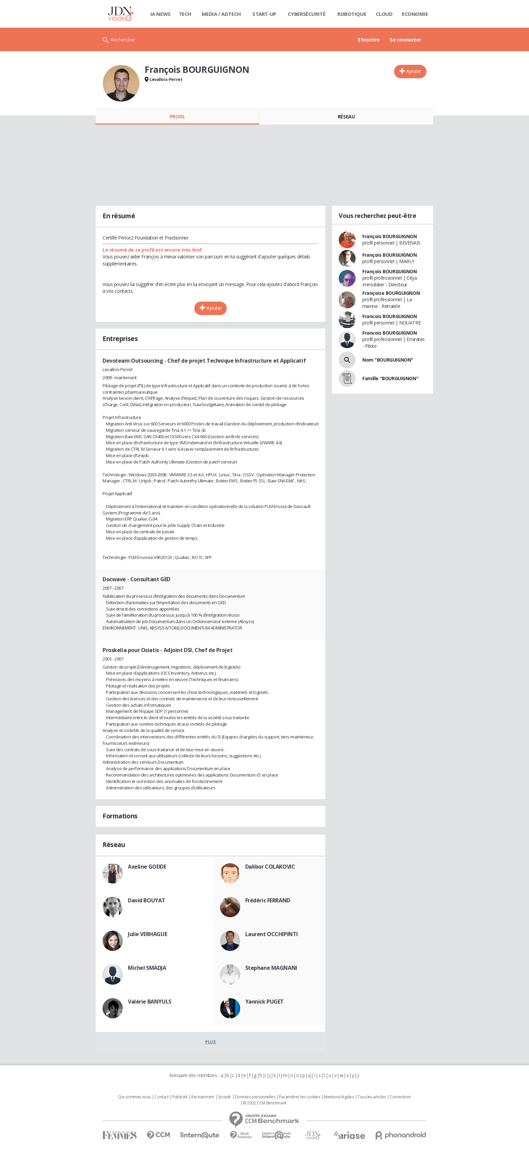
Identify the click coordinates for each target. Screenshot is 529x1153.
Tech (185, 13)
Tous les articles (372, 1097)
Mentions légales (339, 1097)
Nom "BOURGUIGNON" (387, 360)
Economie (415, 13)
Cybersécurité (307, 13)
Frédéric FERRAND (267, 900)
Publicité (179, 1097)
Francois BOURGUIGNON (389, 316)
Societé (224, 1097)
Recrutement (202, 1097)
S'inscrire (369, 39)
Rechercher (123, 39)
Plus (210, 1042)
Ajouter (413, 71)
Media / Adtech (221, 13)
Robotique (351, 13)
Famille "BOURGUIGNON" (390, 378)
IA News (160, 13)
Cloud (384, 13)
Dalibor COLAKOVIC (270, 866)
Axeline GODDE (147, 866)
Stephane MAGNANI (271, 968)
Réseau (346, 116)
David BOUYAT (146, 900)
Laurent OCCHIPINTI (271, 934)
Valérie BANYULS (149, 1001)
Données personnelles (255, 1097)
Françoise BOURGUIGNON (391, 293)
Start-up (264, 13)
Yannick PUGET (264, 1001)
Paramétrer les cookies (299, 1097)
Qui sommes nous (134, 1097)
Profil (177, 116)
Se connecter (405, 39)
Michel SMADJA (147, 968)
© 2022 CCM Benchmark (264, 1103)
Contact (161, 1097)
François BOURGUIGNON (389, 236)
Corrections (400, 1097)
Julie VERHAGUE (147, 934)
